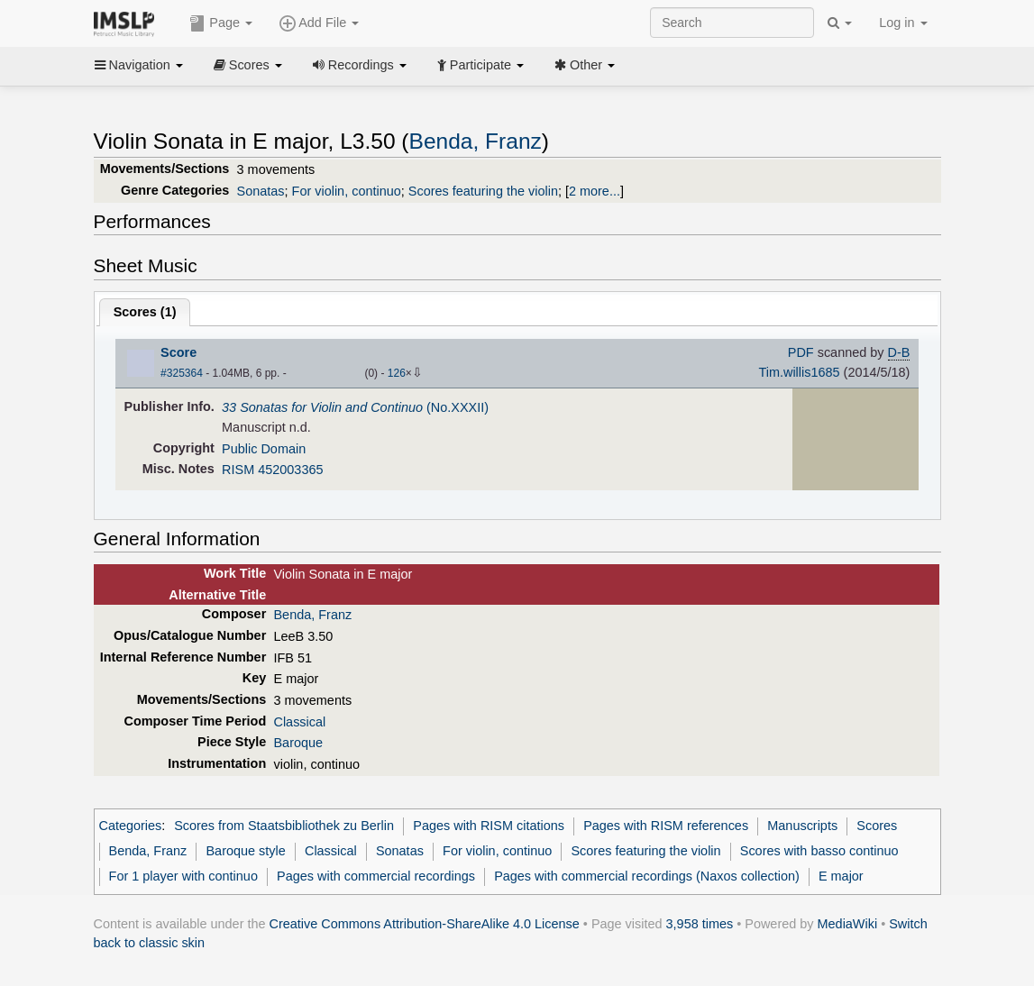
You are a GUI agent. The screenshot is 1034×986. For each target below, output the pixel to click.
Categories (130, 825)
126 (397, 373)
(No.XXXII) (355, 407)
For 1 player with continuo (183, 876)
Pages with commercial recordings (376, 876)
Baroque (298, 742)
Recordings (360, 65)
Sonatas (261, 191)
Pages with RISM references (665, 825)
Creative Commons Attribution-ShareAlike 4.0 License (425, 924)
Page (220, 23)
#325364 (181, 373)
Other (584, 65)
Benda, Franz (475, 141)
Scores (248, 65)
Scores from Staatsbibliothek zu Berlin (284, 825)
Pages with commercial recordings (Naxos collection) (647, 876)
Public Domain (264, 449)
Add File (319, 23)
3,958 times (700, 924)
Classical (299, 722)
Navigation (139, 65)
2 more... (594, 191)
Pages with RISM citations (488, 825)
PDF (801, 352)
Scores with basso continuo (819, 851)
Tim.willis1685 (798, 372)
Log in (903, 22)
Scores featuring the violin (483, 191)
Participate (480, 65)
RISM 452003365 (272, 469)
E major (841, 876)
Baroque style (245, 851)
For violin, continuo (346, 191)
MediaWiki (848, 924)
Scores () (145, 312)
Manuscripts (802, 825)
